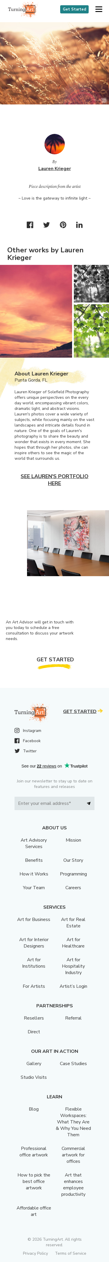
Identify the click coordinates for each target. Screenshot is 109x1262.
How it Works (33, 874)
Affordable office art (34, 1211)
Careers (73, 888)
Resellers (34, 1018)
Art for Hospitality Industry (73, 966)
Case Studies (73, 1063)
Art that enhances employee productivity (73, 1185)
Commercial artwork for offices (73, 1155)
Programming (73, 874)
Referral (73, 1018)
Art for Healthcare (73, 942)
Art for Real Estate (73, 922)
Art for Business (33, 919)
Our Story (73, 860)
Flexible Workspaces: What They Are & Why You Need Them (73, 1122)
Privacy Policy (35, 1253)
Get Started (74, 9)
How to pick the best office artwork (33, 1181)
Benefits (34, 860)
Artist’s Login (73, 986)
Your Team (34, 888)
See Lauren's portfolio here (54, 480)
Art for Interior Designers (34, 942)
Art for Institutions (33, 963)
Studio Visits (34, 1077)
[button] (99, 9)
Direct (34, 1032)
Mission (73, 840)
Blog (34, 1109)
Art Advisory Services (34, 843)
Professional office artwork (33, 1151)
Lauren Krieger (54, 168)
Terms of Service (70, 1253)
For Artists (34, 986)
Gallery (33, 1063)
